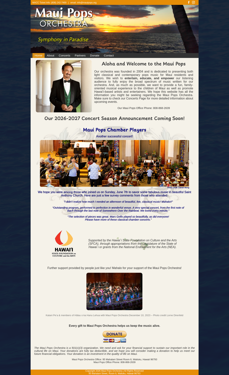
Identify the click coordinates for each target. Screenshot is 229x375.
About (50, 55)
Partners (80, 55)
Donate (94, 55)
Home (38, 55)
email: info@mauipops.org (83, 2)
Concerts (64, 55)
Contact (109, 55)
